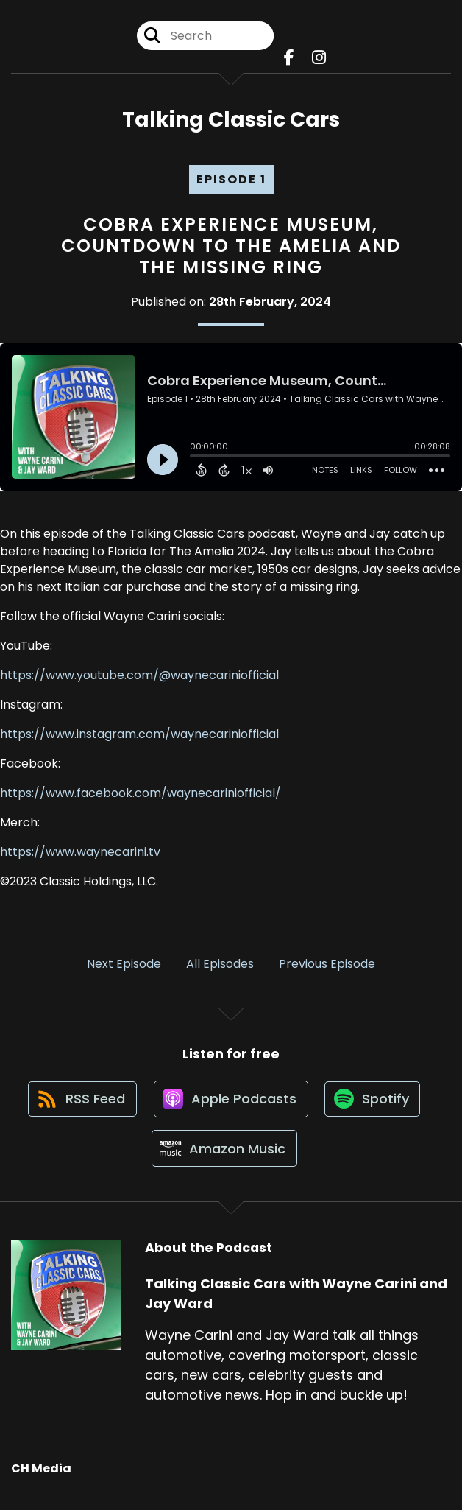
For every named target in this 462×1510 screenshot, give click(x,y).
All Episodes (220, 965)
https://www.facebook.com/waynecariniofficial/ (140, 794)
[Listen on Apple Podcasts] (230, 1103)
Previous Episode (327, 965)
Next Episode (124, 965)
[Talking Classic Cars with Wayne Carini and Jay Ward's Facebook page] (289, 58)
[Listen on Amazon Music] (223, 1156)
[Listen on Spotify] (374, 1104)
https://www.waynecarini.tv (80, 853)
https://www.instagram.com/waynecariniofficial (139, 735)
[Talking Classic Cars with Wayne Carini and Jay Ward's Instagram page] (319, 58)
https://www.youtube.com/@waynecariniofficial (139, 676)
